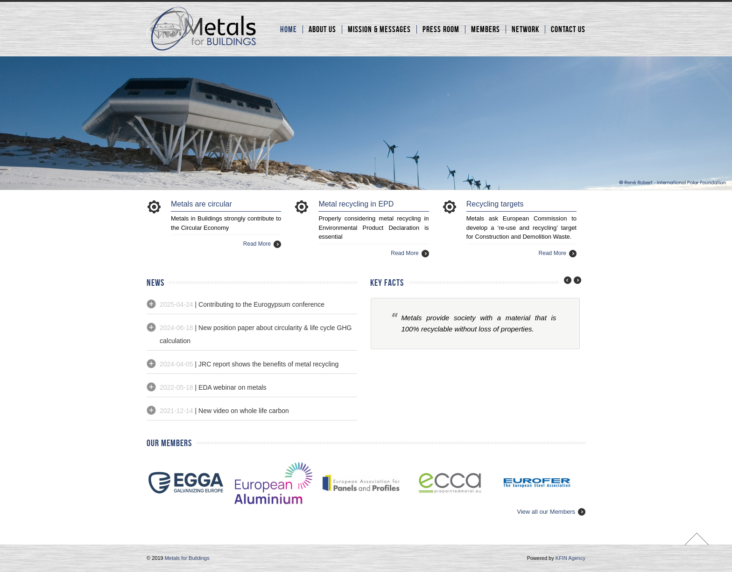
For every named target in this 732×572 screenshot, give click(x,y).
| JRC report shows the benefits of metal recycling (249, 364)
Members (485, 29)
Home (288, 29)
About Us (322, 29)
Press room (440, 29)
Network (525, 29)
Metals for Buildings (187, 558)
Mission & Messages (379, 29)
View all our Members (546, 511)
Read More (257, 244)
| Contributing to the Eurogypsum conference (242, 304)
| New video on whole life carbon (224, 410)
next (576, 280)
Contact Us (568, 29)
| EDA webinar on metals (213, 387)
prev (565, 280)
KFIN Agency (570, 558)
